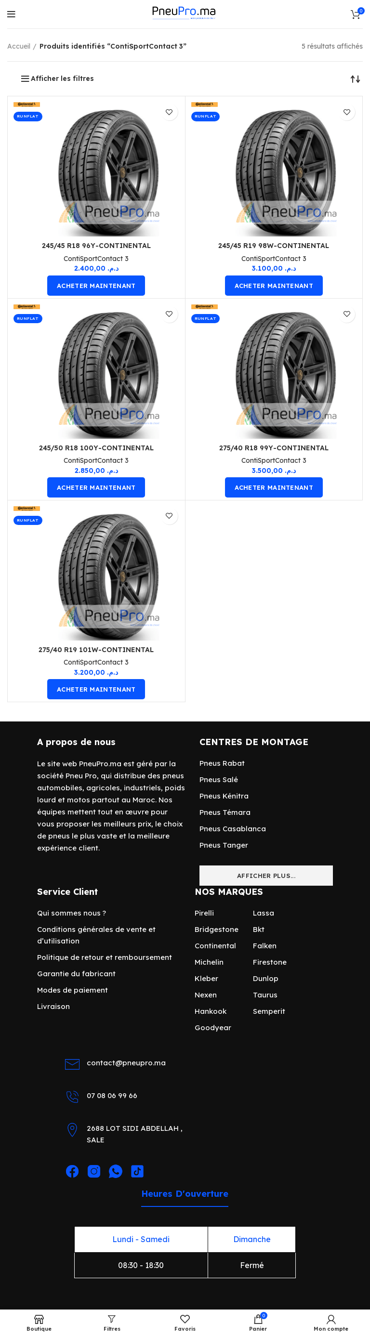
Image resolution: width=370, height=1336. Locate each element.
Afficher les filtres (62, 78)
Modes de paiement (72, 990)
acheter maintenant (96, 285)
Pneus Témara (225, 812)
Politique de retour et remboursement (104, 957)
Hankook (210, 1011)
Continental (215, 945)
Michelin (209, 962)
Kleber (206, 978)
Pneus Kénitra (224, 795)
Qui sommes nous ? (71, 912)
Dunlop (265, 978)
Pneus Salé (218, 779)
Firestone (270, 962)
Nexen (206, 994)
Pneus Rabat (222, 763)
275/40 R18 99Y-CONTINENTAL (274, 448)
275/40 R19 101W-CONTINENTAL (96, 649)
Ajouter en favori (169, 112)
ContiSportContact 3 (96, 258)
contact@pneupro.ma (126, 1062)
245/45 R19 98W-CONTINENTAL (273, 245)
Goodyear (213, 1027)
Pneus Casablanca (232, 828)
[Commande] (355, 78)
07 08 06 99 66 (112, 1095)
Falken (265, 945)
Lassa (263, 912)
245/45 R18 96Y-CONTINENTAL (96, 245)
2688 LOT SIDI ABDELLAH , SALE (135, 1134)
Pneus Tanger (223, 845)
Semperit (269, 1011)
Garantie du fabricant (76, 973)
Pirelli (204, 912)
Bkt (258, 929)
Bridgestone (216, 929)
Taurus (265, 994)
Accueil (18, 46)
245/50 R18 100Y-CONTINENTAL (96, 448)
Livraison (53, 1006)
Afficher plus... (266, 875)
